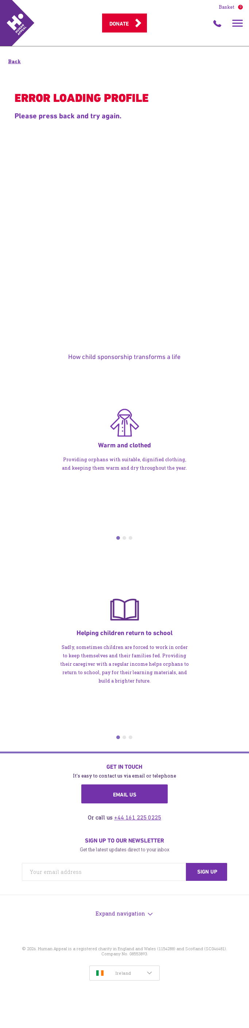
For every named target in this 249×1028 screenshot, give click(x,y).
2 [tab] (124, 538)
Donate (119, 23)
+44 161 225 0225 (137, 817)
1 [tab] (118, 538)
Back (14, 61)
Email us (124, 794)
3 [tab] (130, 538)
